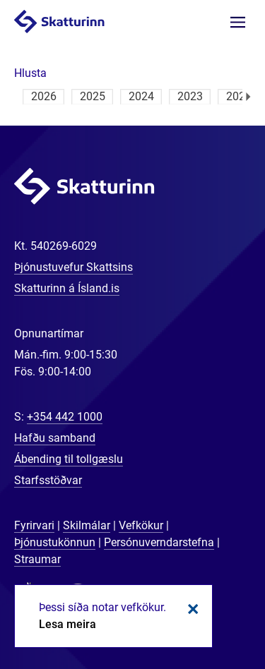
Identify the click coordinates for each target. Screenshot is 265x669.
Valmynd (237, 22)
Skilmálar (86, 525)
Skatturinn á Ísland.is (66, 288)
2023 (190, 96)
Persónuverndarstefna (159, 542)
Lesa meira (67, 624)
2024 (141, 96)
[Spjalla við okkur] (208, 612)
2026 (44, 96)
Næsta (248, 96)
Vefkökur (141, 525)
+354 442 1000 (64, 416)
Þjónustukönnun (54, 542)
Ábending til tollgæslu (68, 459)
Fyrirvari (34, 525)
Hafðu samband (54, 438)
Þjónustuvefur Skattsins (73, 267)
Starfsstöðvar (48, 480)
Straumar (37, 559)
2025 (92, 96)
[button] (30, 73)
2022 (239, 96)
